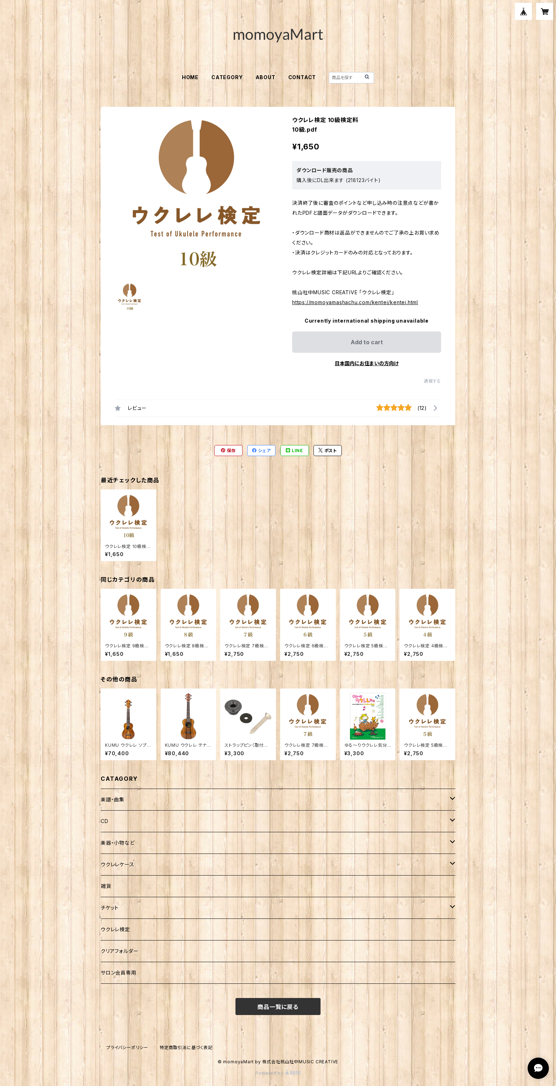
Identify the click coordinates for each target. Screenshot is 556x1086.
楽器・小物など (118, 843)
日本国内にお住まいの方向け (367, 363)
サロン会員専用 (119, 973)
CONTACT (302, 77)
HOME (190, 77)
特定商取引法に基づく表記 (186, 1047)
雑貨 (106, 886)
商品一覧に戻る (278, 1006)
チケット (110, 908)
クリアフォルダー (119, 951)
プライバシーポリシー (127, 1047)
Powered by (278, 1073)
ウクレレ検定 (115, 929)
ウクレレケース (117, 864)
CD (105, 821)
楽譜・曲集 (112, 799)
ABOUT (266, 77)
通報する (432, 381)
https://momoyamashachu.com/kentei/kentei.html (355, 302)
